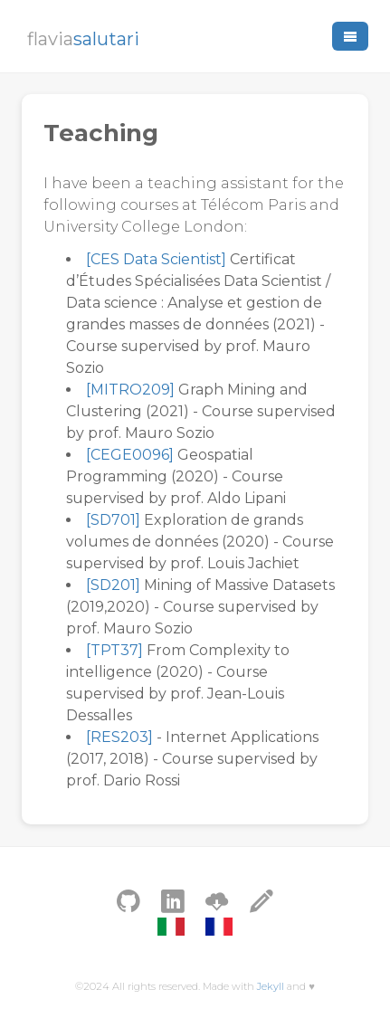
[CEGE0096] (130, 454)
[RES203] (119, 737)
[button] (350, 36)
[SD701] (113, 519)
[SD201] (113, 585)
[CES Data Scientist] (156, 259)
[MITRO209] (130, 389)
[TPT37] (114, 650)
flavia (83, 39)
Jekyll (270, 986)
